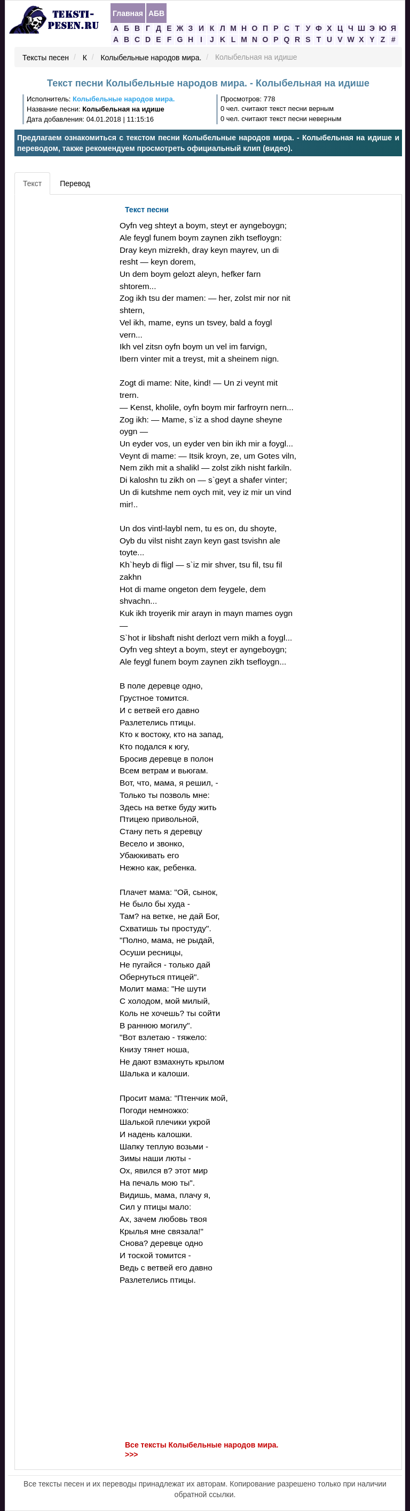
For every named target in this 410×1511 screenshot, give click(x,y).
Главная (128, 13)
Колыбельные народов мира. (150, 57)
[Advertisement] (65, 360)
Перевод (75, 183)
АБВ (156, 13)
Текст (32, 183)
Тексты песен (45, 57)
